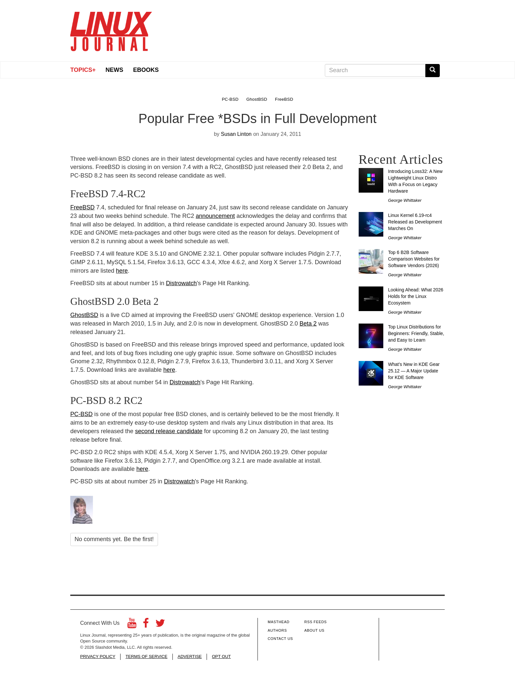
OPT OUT (221, 656)
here (122, 270)
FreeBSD (82, 207)
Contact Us (280, 639)
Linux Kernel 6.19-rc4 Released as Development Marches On (415, 222)
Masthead (278, 622)
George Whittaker (405, 200)
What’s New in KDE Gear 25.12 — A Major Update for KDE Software (414, 371)
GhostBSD (84, 315)
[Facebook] (146, 625)
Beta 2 (308, 323)
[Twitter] (160, 625)
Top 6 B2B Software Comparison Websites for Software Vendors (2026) (414, 259)
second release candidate (168, 431)
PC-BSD (81, 414)
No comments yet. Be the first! (114, 539)
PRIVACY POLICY (97, 656)
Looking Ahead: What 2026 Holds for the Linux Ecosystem (415, 296)
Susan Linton (236, 134)
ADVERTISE (190, 656)
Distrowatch (181, 283)
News (114, 70)
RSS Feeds (315, 622)
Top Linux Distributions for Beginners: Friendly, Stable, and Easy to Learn (416, 333)
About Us (314, 630)
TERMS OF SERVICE (146, 656)
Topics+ (83, 70)
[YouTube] (131, 625)
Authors (277, 630)
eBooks (146, 70)
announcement (215, 216)
